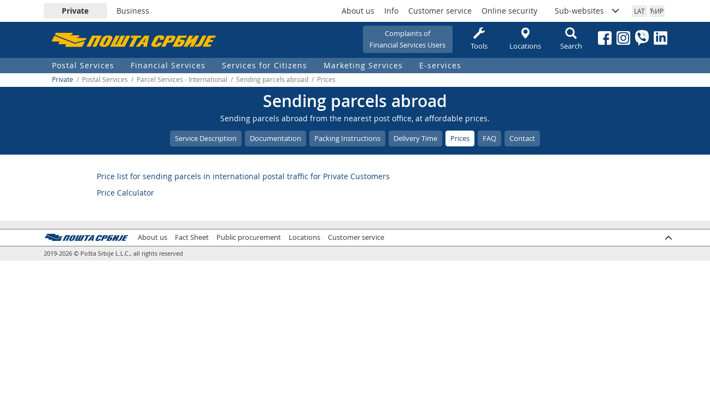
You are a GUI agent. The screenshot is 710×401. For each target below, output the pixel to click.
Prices (460, 138)
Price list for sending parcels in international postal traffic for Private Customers (243, 176)
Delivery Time (415, 138)
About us (358, 10)
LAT (639, 11)
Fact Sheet (192, 237)
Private (75, 10)
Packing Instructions (347, 138)
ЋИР (657, 11)
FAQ (489, 138)
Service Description (206, 138)
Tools (479, 39)
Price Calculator (125, 192)
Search (571, 39)
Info (391, 10)
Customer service (440, 10)
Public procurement (248, 237)
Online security (509, 10)
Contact (522, 138)
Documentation (275, 138)
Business (132, 10)
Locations (525, 39)
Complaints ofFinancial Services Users (407, 39)
